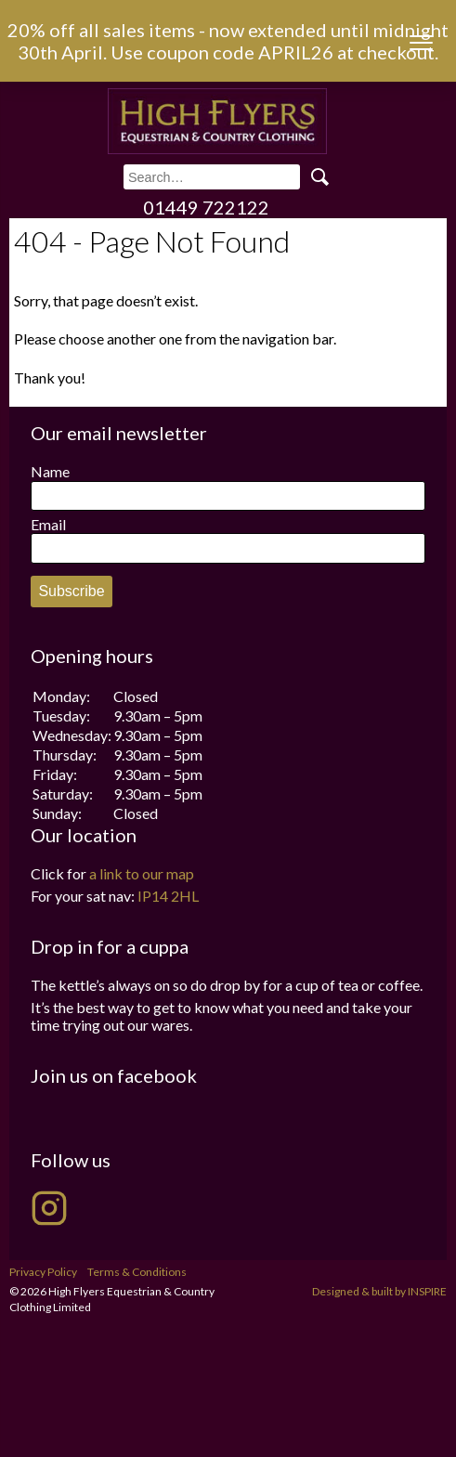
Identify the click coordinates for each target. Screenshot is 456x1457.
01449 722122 (206, 207)
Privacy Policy (43, 1272)
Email (48, 524)
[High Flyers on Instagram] (49, 1208)
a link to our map (141, 873)
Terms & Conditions (137, 1272)
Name (50, 471)
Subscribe (71, 591)
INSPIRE (427, 1291)
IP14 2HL (168, 895)
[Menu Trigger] (421, 43)
